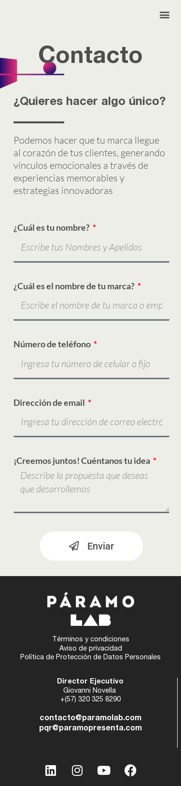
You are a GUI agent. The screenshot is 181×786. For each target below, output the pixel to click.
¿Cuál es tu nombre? (52, 227)
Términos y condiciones (90, 640)
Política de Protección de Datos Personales (90, 657)
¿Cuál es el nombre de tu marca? (75, 286)
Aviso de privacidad (90, 649)
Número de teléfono (53, 344)
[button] (165, 15)
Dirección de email (50, 402)
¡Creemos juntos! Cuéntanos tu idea (83, 460)
